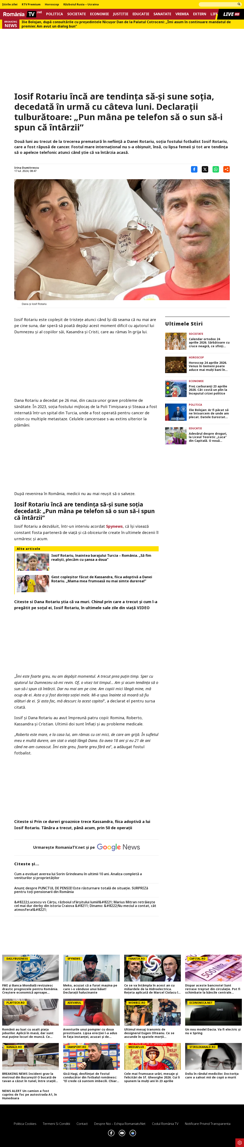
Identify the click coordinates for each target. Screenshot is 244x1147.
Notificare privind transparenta (207, 1124)
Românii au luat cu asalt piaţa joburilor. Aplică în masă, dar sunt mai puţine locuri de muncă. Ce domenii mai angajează (27, 1033)
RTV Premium (31, 4)
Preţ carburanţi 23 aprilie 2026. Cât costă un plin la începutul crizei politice (208, 390)
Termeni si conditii (56, 1124)
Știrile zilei (9, 4)
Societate (76, 14)
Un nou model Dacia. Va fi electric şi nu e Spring (213, 1031)
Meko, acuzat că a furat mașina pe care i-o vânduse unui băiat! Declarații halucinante (90, 989)
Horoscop (52, 4)
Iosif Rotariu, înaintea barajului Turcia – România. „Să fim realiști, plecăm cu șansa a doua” (101, 558)
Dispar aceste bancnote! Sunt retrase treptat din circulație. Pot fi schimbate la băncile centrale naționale (212, 989)
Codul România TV (165, 1124)
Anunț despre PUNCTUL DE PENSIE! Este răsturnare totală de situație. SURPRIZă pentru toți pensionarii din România (81, 890)
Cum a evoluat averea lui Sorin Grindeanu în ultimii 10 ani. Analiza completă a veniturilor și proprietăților (78, 876)
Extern (199, 14)
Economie (99, 14)
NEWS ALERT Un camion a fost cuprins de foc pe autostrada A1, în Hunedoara (29, 1094)
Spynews (114, 526)
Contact (82, 1124)
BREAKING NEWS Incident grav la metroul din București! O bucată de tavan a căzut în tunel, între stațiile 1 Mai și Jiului (29, 1077)
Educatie (141, 14)
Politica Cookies (25, 1124)
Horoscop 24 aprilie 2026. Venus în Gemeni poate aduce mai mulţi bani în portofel (208, 366)
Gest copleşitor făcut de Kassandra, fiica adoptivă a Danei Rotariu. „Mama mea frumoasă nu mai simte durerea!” (101, 579)
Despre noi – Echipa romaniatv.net (119, 1124)
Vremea (182, 14)
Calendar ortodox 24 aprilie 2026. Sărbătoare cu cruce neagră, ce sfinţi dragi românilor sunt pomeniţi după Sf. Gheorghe (209, 342)
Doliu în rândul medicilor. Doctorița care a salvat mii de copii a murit (212, 1075)
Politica (54, 14)
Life (214, 14)
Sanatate (162, 14)
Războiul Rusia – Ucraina (81, 4)
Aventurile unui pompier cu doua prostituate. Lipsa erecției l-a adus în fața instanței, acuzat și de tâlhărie (90, 1033)
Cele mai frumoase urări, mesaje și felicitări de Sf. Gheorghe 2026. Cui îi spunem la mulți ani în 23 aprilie (152, 1077)
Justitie (120, 14)
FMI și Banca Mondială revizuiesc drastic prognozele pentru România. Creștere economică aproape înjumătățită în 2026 (30, 989)
